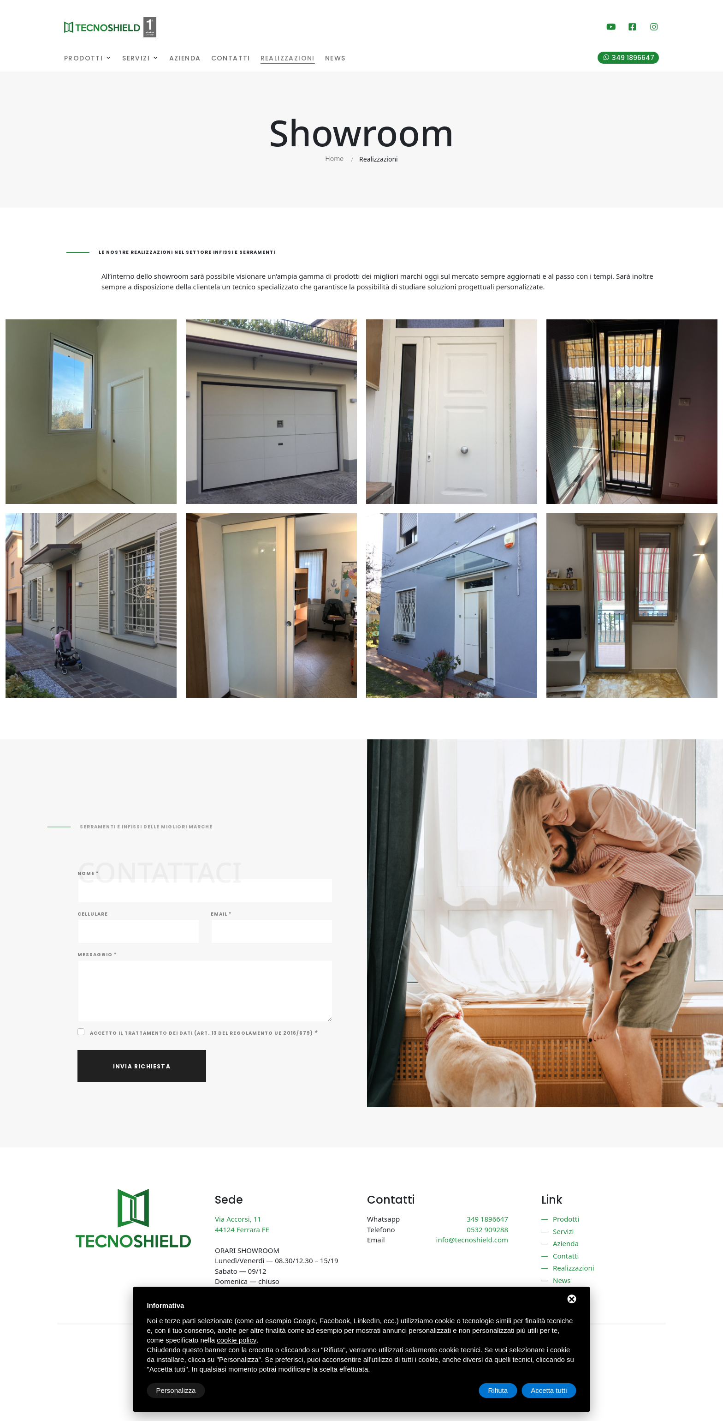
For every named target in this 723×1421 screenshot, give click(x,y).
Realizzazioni (288, 58)
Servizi (136, 58)
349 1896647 (633, 57)
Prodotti (83, 58)
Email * (221, 914)
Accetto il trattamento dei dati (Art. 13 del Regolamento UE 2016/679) (201, 1033)
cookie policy (236, 1340)
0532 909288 (487, 1229)
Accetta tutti (549, 1390)
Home (334, 158)
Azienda (185, 58)
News (335, 58)
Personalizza (176, 1390)
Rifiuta (498, 1390)
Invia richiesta (142, 1066)
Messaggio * (97, 955)
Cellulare (92, 914)
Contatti (230, 58)
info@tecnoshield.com (472, 1239)
